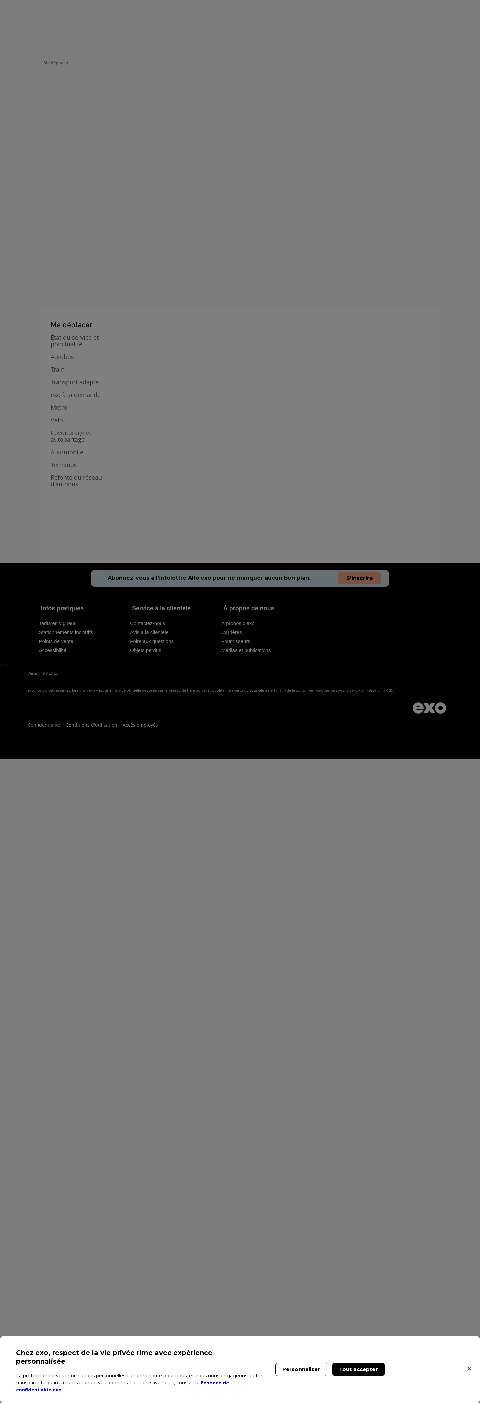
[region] (240, 1369)
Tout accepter (358, 1369)
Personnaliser (301, 1369)
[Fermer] (469, 1368)
